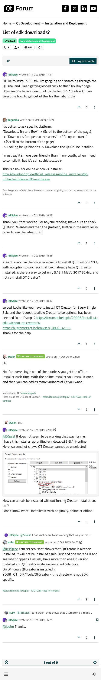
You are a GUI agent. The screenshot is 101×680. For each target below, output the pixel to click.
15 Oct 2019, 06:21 (41, 620)
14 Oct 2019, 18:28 (41, 215)
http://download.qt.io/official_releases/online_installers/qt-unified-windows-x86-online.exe (45, 176)
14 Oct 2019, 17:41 (41, 74)
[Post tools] (95, 107)
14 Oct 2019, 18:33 (41, 255)
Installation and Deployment (37, 41)
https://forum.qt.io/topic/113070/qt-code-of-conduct (47, 399)
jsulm (11, 542)
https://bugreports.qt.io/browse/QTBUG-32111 (37, 327)
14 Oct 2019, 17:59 (42, 120)
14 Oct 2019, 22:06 (41, 430)
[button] (6, 674)
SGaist (11, 356)
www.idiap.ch (28, 393)
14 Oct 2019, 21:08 (68, 356)
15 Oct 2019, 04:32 (67, 542)
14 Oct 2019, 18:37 (41, 301)
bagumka (13, 120)
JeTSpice (13, 74)
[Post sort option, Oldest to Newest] (8, 61)
